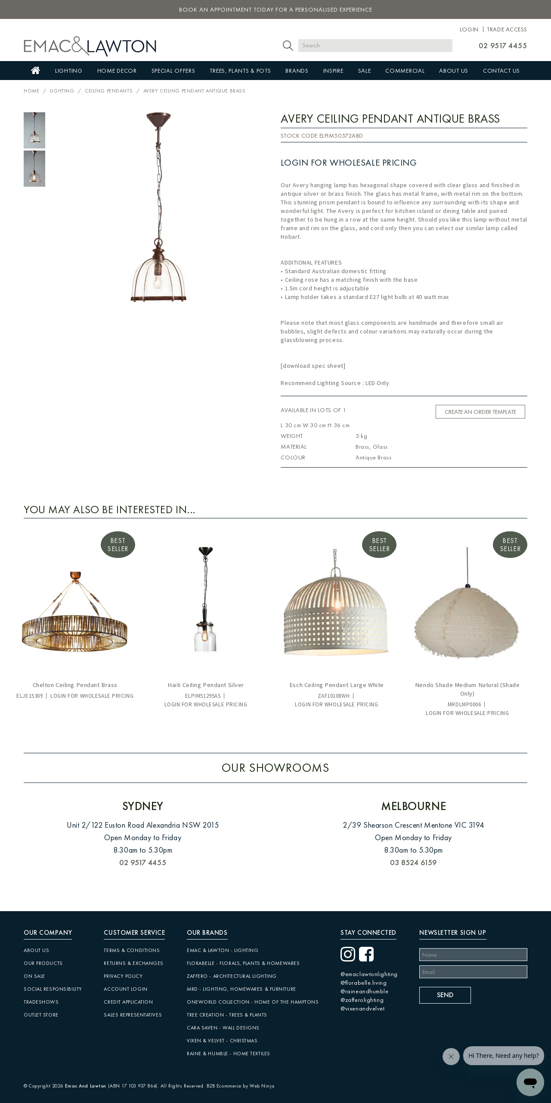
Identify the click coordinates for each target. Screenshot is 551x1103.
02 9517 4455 (503, 45)
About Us (453, 70)
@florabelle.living (364, 982)
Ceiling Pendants (109, 90)
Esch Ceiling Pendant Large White (336, 685)
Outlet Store (41, 1014)
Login (469, 29)
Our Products (43, 963)
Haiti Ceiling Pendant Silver (205, 685)
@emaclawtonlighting (369, 974)
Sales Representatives (133, 1014)
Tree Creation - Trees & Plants (227, 1014)
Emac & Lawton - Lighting (222, 950)
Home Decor (117, 70)
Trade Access (507, 29)
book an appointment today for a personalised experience (275, 9)
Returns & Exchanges (134, 963)
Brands (296, 70)
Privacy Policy (123, 976)
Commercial (404, 70)
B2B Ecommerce (224, 1086)
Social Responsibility (53, 989)
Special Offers (173, 70)
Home (36, 70)
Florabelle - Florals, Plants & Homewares (243, 963)
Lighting (69, 70)
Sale (364, 70)
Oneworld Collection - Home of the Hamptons (253, 1001)
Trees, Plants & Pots (240, 70)
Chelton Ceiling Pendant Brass (75, 685)
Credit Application (128, 1001)
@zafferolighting (362, 1000)
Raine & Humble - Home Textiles (228, 1053)
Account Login (125, 989)
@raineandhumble (364, 991)
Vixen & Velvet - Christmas (222, 1040)
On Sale (34, 976)
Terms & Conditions (132, 950)
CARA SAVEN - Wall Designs (223, 1027)
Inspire (333, 70)
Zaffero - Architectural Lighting (232, 976)
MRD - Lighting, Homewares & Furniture (241, 989)
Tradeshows (41, 1001)
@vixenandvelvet (362, 1008)
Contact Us (501, 70)
